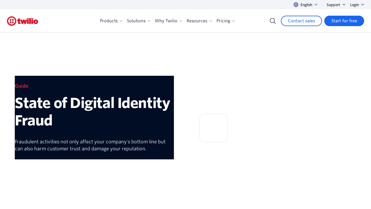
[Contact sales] (301, 21)
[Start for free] (344, 21)
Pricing (226, 21)
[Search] (273, 21)
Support (336, 5)
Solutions (138, 21)
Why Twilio (168, 21)
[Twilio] (22, 21)
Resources (199, 21)
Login (357, 5)
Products (111, 21)
